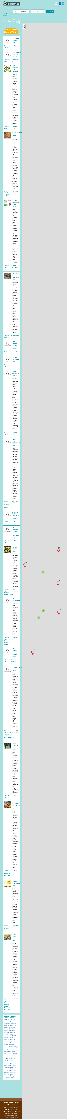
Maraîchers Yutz (8, 1022)
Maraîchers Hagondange (9, 1035)
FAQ (14, 1109)
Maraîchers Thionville (10, 1023)
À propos (8, 1109)
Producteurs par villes (10, 1115)
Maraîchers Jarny (12, 1053)
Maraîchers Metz (13, 1046)
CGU (4, 1107)
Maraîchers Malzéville (10, 1065)
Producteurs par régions (11, 1113)
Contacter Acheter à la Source (11, 1111)
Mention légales (13, 1107)
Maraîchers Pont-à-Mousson (9, 1059)
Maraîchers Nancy (9, 1076)
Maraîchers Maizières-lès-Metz (11, 1036)
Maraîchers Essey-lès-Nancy (10, 1073)
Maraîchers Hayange (9, 1039)
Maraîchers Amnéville (9, 1031)
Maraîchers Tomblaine (10, 1078)
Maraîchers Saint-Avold (10, 1064)
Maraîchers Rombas (9, 1041)
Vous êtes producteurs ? (10, 31)
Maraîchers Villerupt (8, 1050)
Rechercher (50, 11)
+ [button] (24, 25)
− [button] (24, 28)
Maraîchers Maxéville (10, 1067)
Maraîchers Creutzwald (10, 1062)
